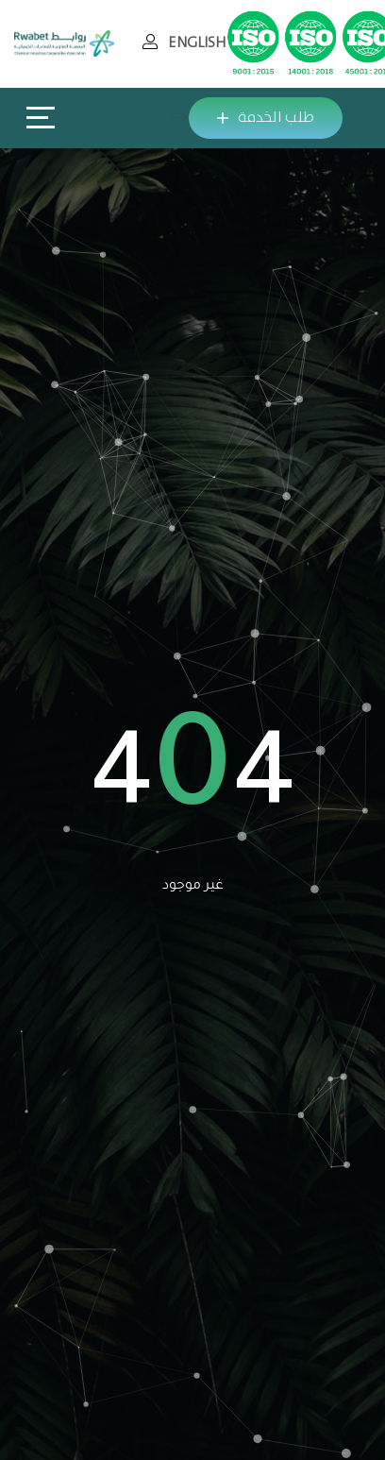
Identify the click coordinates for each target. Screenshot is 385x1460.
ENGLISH (197, 43)
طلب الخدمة (265, 117)
